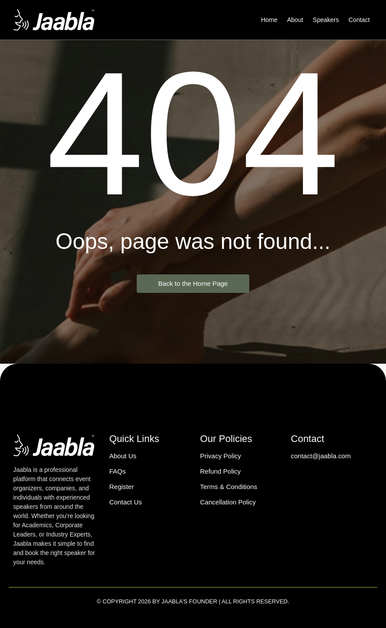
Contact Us (125, 502)
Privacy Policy (220, 456)
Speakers (326, 19)
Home (269, 19)
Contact (359, 19)
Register (121, 486)
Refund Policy (220, 471)
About (295, 19)
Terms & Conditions (228, 486)
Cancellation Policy (228, 502)
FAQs (117, 471)
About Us (123, 456)
